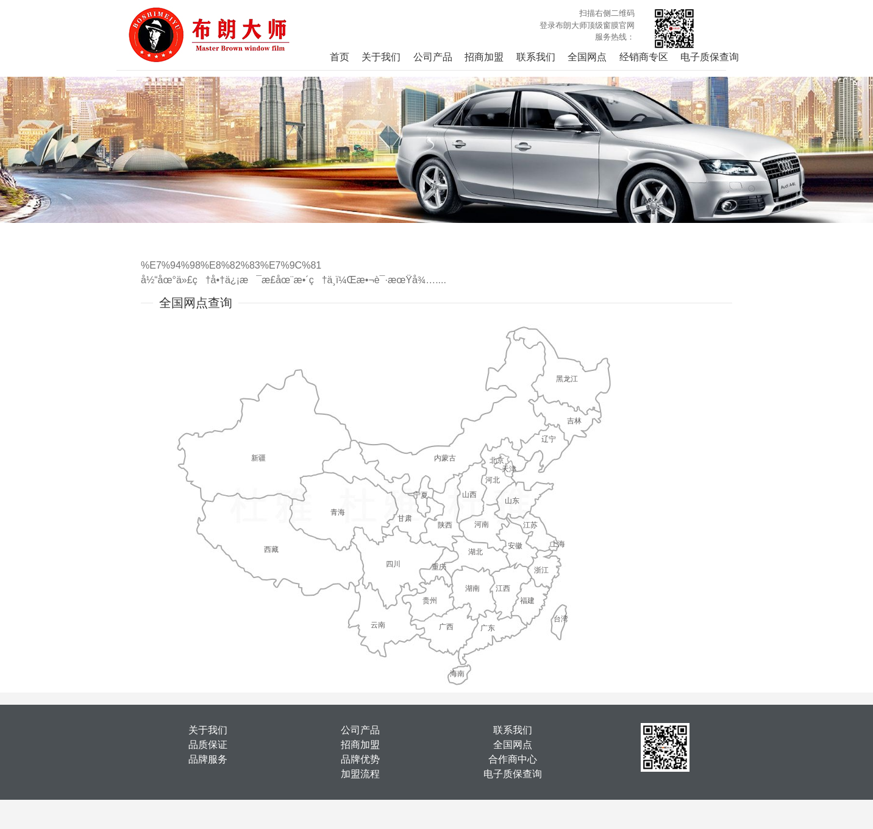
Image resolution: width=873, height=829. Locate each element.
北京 (497, 460)
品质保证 (207, 744)
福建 (527, 600)
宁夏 (420, 495)
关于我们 (381, 57)
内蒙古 (445, 458)
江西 (503, 588)
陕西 (445, 525)
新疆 (258, 458)
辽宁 (548, 439)
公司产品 (432, 57)
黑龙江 (567, 379)
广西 (446, 627)
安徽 (515, 545)
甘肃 (404, 518)
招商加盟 (484, 57)
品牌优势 (360, 759)
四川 (393, 564)
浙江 (541, 570)
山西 (469, 494)
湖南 (472, 588)
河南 (481, 524)
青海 (337, 512)
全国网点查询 (195, 302)
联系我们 (535, 57)
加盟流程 (360, 774)
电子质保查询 (709, 57)
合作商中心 (512, 759)
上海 (558, 544)
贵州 (429, 600)
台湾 (561, 619)
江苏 (530, 525)
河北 (492, 480)
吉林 (574, 421)
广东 (487, 628)
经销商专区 (643, 57)
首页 (339, 57)
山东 (512, 500)
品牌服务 (207, 759)
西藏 (271, 549)
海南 (457, 673)
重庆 (439, 567)
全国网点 (587, 57)
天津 (509, 469)
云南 (378, 625)
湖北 (475, 552)
